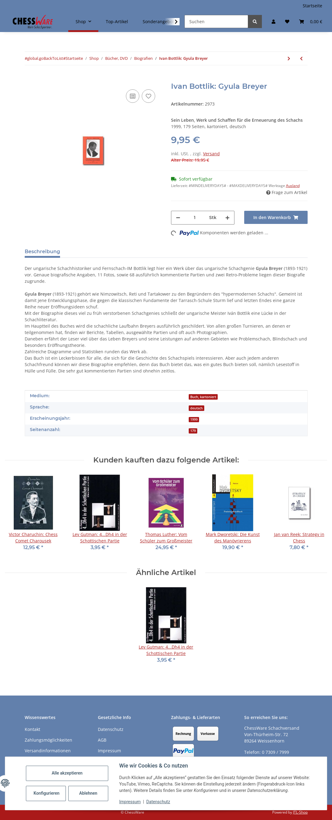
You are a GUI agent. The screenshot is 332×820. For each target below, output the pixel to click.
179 (193, 431)
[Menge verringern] (178, 217)
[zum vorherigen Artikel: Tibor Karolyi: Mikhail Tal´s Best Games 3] (301, 58)
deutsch (196, 408)
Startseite (312, 6)
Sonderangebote (160, 21)
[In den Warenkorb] (29, 78)
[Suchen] (216, 21)
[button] (273, 21)
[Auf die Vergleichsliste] (132, 96)
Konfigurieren (46, 793)
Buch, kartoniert (203, 397)
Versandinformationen (48, 750)
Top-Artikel (117, 21)
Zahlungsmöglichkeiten (48, 740)
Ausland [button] (293, 185)
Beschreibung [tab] (42, 251)
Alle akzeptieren (67, 773)
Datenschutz (158, 801)
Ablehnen (88, 793)
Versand (211, 153)
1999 (194, 419)
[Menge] (194, 217)
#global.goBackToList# (45, 58)
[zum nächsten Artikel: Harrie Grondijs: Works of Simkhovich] (289, 58)
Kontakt (32, 729)
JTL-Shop (300, 812)
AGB (102, 740)
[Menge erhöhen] (227, 217)
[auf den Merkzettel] (148, 96)
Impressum (130, 801)
